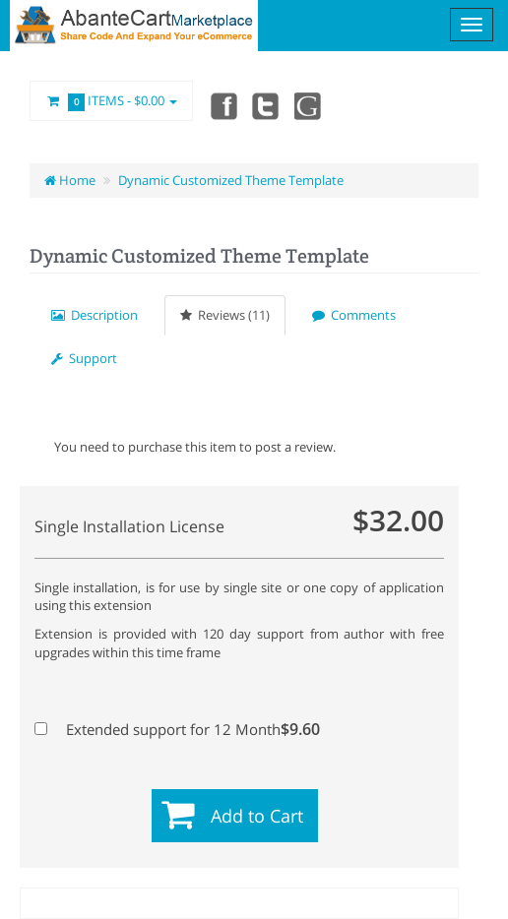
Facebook (222, 105)
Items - (111, 101)
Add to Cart (257, 815)
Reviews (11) (225, 315)
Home (69, 180)
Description (94, 315)
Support (84, 358)
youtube (309, 105)
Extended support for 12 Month (177, 729)
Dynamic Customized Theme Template (231, 180)
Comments (354, 315)
